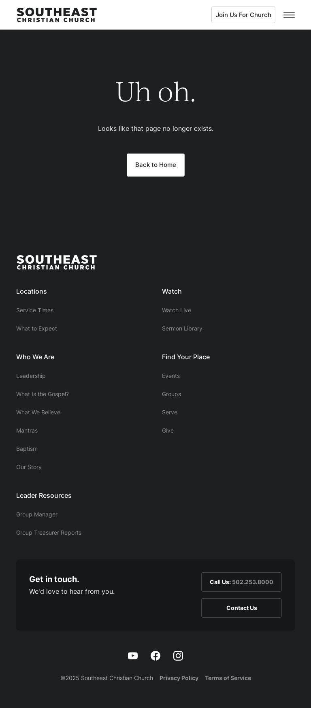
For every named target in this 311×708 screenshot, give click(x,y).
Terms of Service (228, 677)
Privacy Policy (179, 677)
